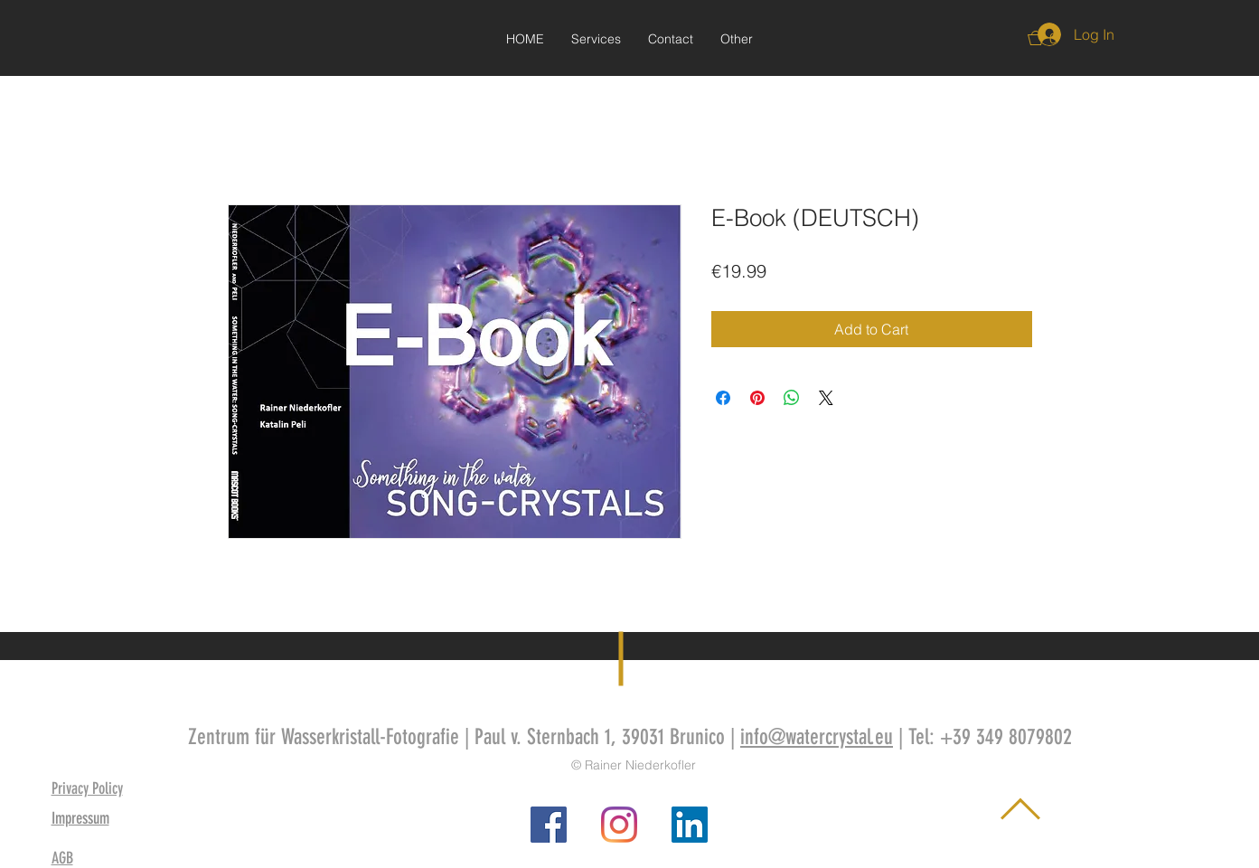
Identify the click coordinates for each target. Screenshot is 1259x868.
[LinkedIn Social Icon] (690, 825)
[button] (736, 39)
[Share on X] (826, 398)
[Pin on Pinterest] (757, 398)
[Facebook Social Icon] (549, 825)
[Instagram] (619, 825)
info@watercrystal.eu (816, 737)
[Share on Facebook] (723, 398)
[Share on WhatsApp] (792, 398)
